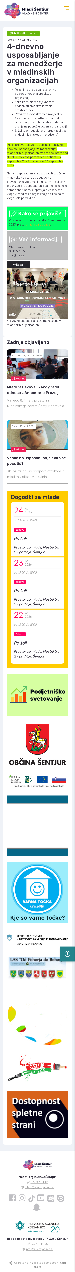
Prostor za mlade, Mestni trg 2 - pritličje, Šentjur (36, 549)
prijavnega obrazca (37, 224)
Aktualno (18, 378)
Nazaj (18, 264)
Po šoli (20, 538)
